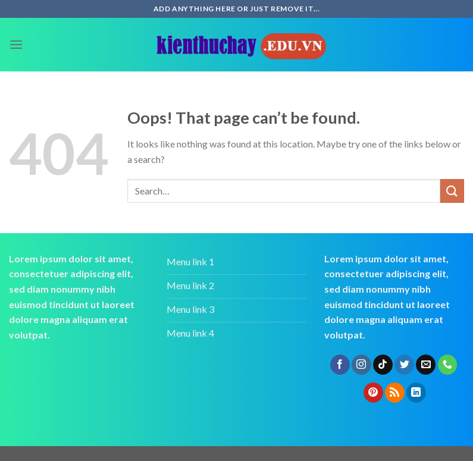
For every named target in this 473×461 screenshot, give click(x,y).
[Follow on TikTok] (383, 365)
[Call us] (448, 365)
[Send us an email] (426, 365)
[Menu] (16, 44)
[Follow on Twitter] (404, 365)
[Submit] (452, 190)
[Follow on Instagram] (361, 365)
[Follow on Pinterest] (373, 392)
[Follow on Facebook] (340, 365)
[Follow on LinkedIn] (416, 392)
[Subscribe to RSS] (395, 392)
